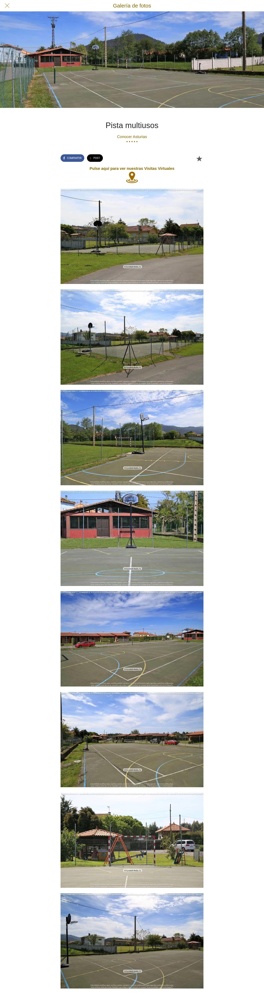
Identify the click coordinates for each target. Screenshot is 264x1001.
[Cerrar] (7, 6)
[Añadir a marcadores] (199, 158)
